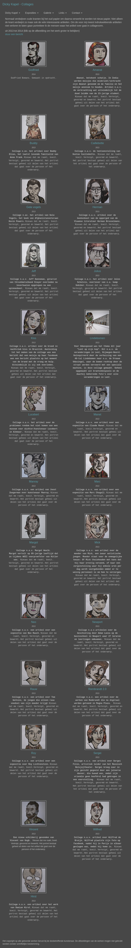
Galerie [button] (49, 12)
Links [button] (63, 12)
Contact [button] (77, 12)
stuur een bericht (14, 34)
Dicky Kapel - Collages (18, 4)
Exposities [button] (32, 12)
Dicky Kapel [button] (12, 12)
